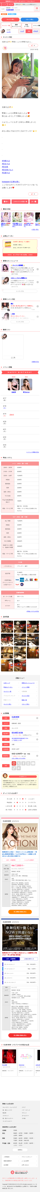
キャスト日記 (25, 695)
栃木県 (20, 1138)
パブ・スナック (26, 1110)
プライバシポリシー (27, 1157)
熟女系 (4, 1113)
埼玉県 (31, 1138)
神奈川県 (26, 1140)
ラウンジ (24, 1113)
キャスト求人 (10, 19)
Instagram (14, 763)
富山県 (20, 1143)
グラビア (35, 31)
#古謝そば (6, 173)
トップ (22, 31)
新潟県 (15, 1143)
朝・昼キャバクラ (7, 1110)
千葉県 (15, 1140)
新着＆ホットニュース (28, 683)
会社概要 (6, 1165)
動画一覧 (24, 700)
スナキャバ (6, 1115)
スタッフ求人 (29, 19)
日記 (29, 31)
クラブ (23, 1107)
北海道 (15, 1130)
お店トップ (7, 683)
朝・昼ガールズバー (8, 1118)
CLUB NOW (10, 10)
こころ (4, 4)
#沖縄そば (6, 161)
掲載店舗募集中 (8, 1161)
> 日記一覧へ (35, 229)
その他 (23, 1118)
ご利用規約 (6, 1157)
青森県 (15, 1133)
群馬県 (26, 1138)
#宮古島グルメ (7, 170)
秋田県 (31, 1133)
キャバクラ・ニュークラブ (10, 1107)
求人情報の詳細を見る (20, 912)
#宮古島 (5, 167)
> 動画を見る (35, 361)
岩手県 (20, 1133)
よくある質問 (25, 1161)
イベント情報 (25, 687)
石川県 (26, 1143)
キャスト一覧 (7, 691)
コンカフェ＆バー (7, 1121)
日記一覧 (11, 4)
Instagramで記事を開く (11, 182)
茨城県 (15, 1138)
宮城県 (26, 1133)
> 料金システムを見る (32, 611)
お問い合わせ (25, 1165)
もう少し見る (20, 291)
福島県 (20, 1135)
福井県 (31, 1143)
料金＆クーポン (8, 687)
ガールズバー (25, 1115)
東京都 (20, 1140)
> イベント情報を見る (32, 452)
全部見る (20, 1149)
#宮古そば (6, 164)
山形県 (15, 1135)
